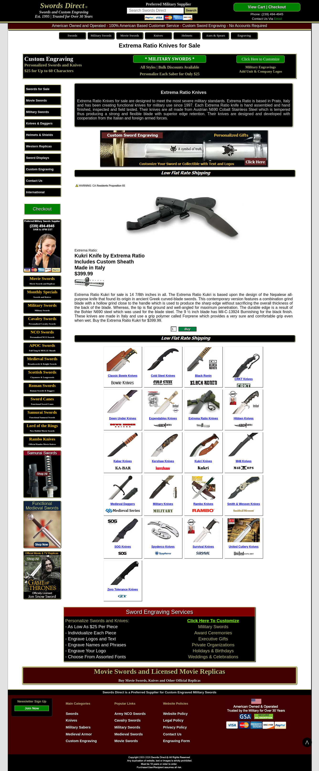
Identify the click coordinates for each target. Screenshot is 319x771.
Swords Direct (62, 5)
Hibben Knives (243, 418)
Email (278, 19)
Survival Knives (203, 546)
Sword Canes (42, 399)
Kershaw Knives (163, 461)
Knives (158, 35)
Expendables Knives (163, 418)
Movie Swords (129, 35)
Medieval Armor (79, 734)
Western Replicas (39, 146)
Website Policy (175, 714)
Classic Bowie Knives (122, 375)
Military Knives (163, 504)
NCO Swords (42, 332)
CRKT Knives (244, 379)
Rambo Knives (42, 439)
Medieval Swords (42, 359)
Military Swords (101, 35)
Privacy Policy (175, 727)
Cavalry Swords (42, 318)
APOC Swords (42, 345)
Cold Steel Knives (163, 375)
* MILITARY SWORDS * (169, 58)
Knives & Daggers (39, 123)
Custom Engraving (48, 58)
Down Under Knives (122, 418)
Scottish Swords (42, 372)
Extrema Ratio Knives (203, 418)
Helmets (187, 35)
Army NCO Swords (130, 714)
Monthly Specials (42, 292)
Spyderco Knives (162, 546)
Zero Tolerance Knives (122, 589)
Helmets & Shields (39, 135)
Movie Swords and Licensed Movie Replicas (159, 671)
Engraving (244, 35)
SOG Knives (122, 546)
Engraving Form (176, 741)
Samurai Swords (42, 412)
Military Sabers (78, 727)
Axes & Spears (215, 35)
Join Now (32, 708)
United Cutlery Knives (244, 546)
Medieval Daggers (122, 504)
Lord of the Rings (42, 425)
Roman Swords (42, 385)
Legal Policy (173, 720)
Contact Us (34, 180)
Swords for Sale (37, 89)
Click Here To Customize (213, 620)
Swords (72, 35)
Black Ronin (203, 375)
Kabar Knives (123, 461)
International (35, 192)
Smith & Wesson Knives (243, 504)
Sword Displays (37, 158)
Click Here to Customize (261, 59)
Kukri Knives (203, 461)
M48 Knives (243, 461)
